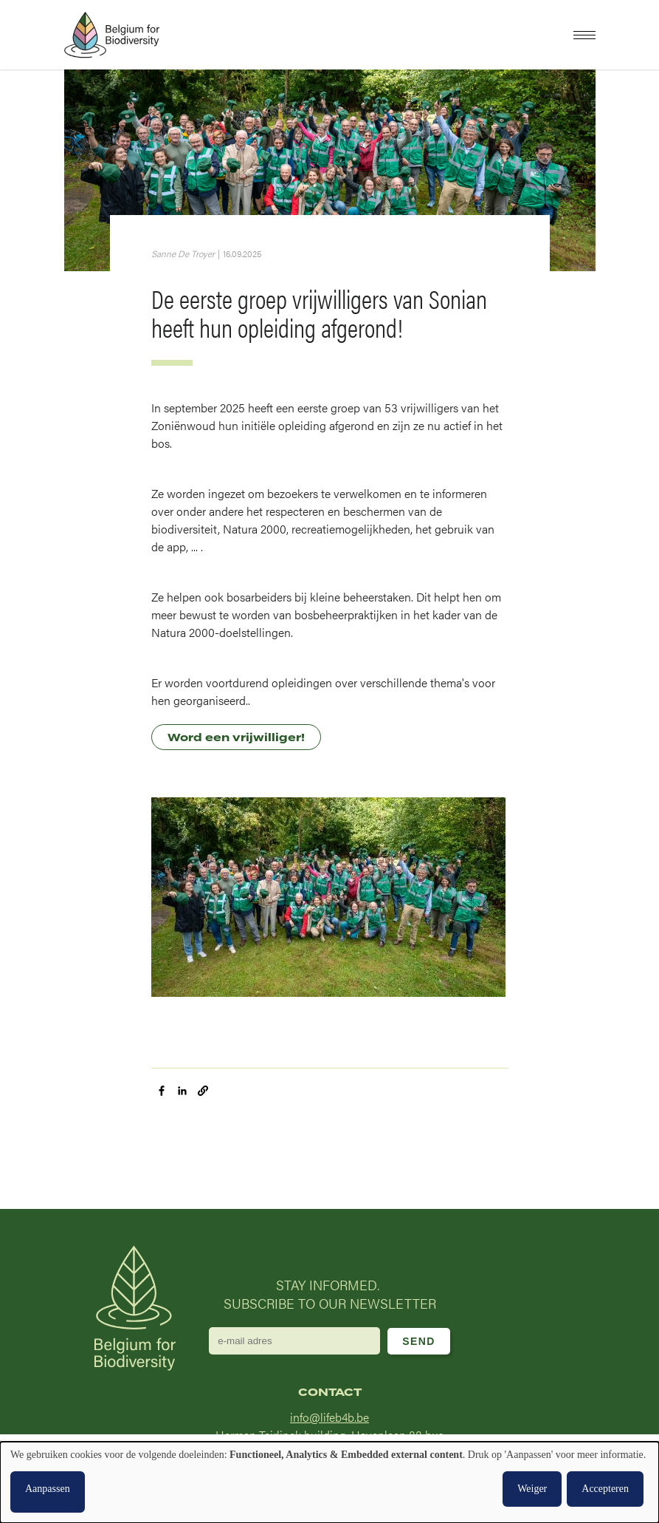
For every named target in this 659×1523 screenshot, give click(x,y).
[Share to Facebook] (161, 1090)
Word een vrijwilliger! (236, 738)
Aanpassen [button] (47, 1488)
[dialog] (329, 1482)
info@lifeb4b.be (329, 1416)
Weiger (532, 1488)
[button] (584, 35)
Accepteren (605, 1488)
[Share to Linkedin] (182, 1090)
